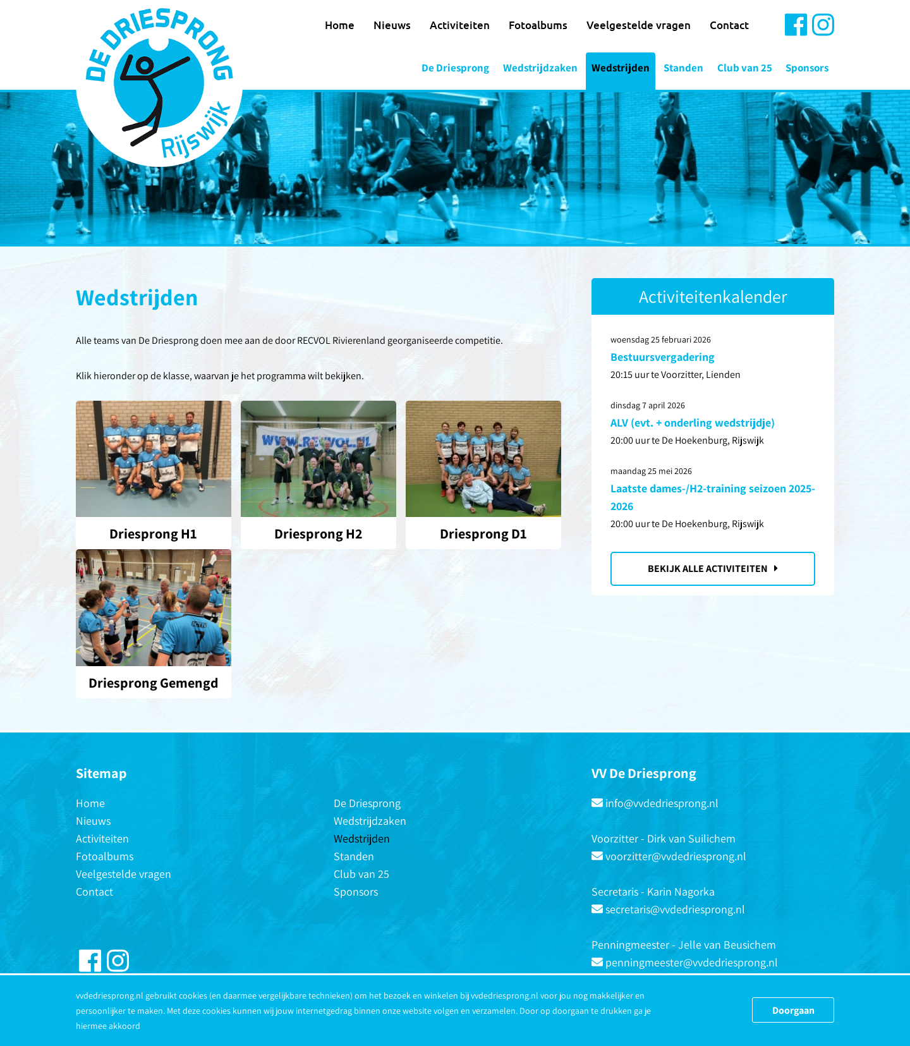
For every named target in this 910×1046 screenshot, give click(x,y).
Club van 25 (744, 68)
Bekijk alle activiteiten (713, 568)
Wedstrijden (621, 68)
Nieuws (392, 25)
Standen (683, 68)
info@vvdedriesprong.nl (662, 803)
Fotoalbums (538, 25)
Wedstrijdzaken (540, 68)
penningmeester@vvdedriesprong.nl (691, 962)
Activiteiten (460, 25)
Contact (729, 25)
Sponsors (807, 68)
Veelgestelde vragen (638, 25)
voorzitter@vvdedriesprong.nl (675, 856)
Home (340, 25)
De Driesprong (455, 68)
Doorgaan (793, 1010)
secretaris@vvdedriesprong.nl (675, 909)
